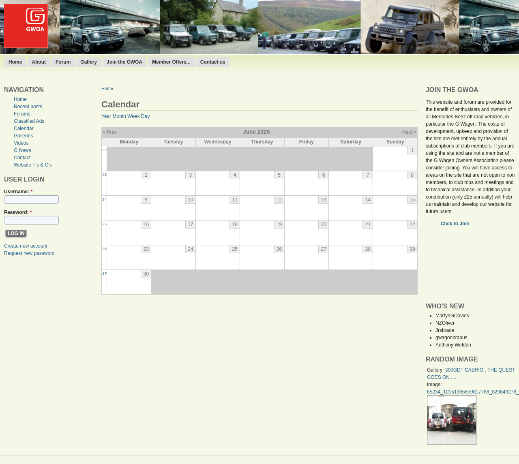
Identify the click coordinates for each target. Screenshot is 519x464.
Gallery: (436, 370)
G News (22, 150)
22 (104, 150)
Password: (18, 212)
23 (104, 174)
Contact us (212, 62)
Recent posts (28, 106)
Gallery (88, 62)
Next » (409, 132)
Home (15, 62)
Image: (434, 384)
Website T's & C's (33, 165)
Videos (21, 143)
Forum (63, 62)
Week (133, 116)
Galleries (23, 136)
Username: (18, 192)
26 (104, 248)
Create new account (25, 246)
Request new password (29, 253)
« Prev (110, 132)
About (39, 62)
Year (106, 116)
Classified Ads (29, 121)
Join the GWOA (124, 62)
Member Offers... (171, 62)
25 (104, 224)
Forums (22, 114)
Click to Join (456, 224)
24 (104, 199)
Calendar (24, 128)
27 (104, 273)
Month (119, 116)
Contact (22, 157)
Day (145, 116)
